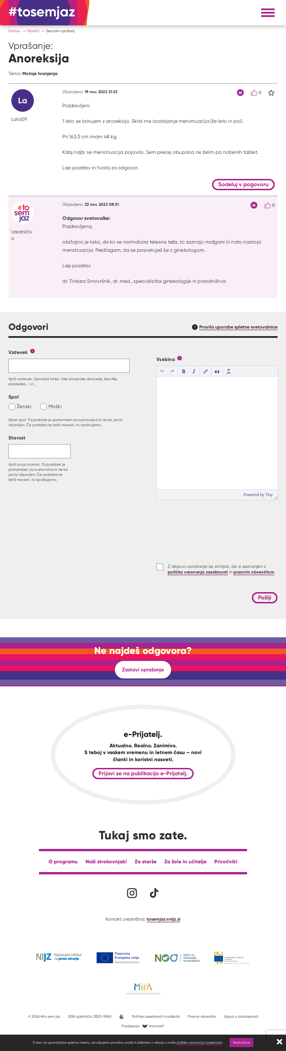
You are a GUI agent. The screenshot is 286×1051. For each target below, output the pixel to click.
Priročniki (225, 861)
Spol (13, 397)
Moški (55, 406)
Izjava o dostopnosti (241, 1016)
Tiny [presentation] (269, 494)
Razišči (33, 31)
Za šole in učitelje (185, 861)
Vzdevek (18, 352)
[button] (162, 371)
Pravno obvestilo (202, 1016)
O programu (63, 861)
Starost (17, 438)
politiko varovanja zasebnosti (199, 1042)
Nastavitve (241, 1042)
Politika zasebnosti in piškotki (156, 1016)
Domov (14, 31)
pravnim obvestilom (253, 572)
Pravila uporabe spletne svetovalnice (238, 327)
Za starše (145, 861)
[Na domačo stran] (41, 12)
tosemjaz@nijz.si (163, 919)
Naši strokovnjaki (106, 861)
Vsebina (165, 359)
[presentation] (162, 371)
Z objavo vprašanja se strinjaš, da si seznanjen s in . (221, 569)
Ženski (24, 406)
